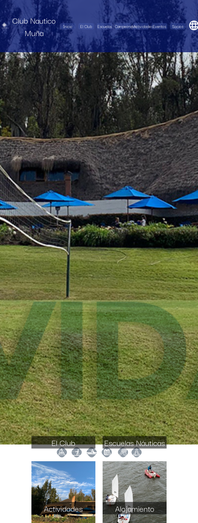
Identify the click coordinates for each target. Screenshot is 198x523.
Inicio (67, 26)
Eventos (159, 26)
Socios (177, 26)
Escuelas (104, 26)
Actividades (141, 26)
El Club (86, 26)
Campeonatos (122, 26)
